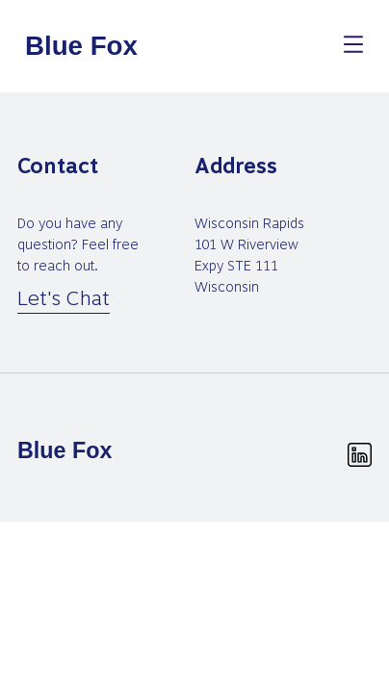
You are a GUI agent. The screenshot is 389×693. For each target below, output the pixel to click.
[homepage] (83, 46)
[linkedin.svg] (360, 455)
